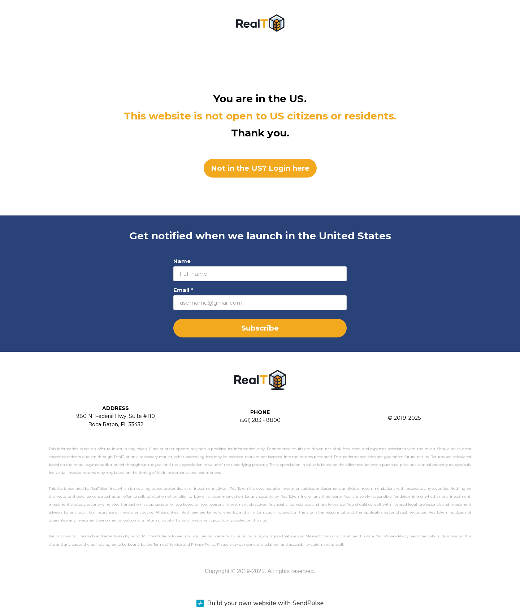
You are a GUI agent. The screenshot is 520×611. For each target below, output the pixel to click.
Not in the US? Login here (260, 168)
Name (182, 261)
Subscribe (260, 328)
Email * (183, 290)
